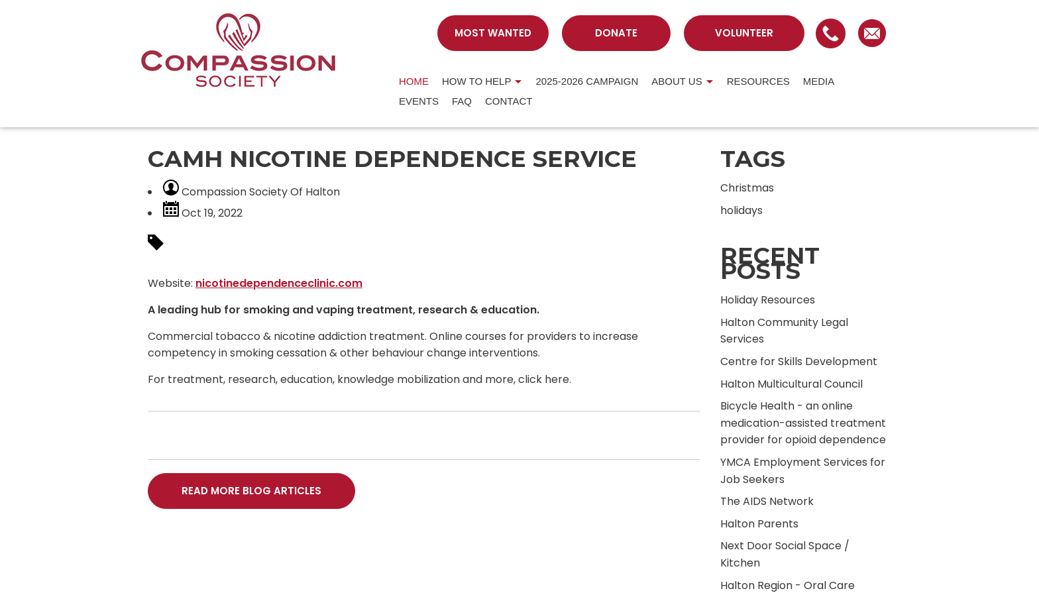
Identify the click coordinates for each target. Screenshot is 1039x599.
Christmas (747, 187)
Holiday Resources (767, 299)
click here (543, 379)
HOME (414, 81)
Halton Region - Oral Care (787, 585)
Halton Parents (759, 523)
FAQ (462, 101)
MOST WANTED (493, 33)
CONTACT (508, 101)
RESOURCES (758, 81)
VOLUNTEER (744, 33)
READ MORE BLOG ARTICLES (251, 491)
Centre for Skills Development (798, 361)
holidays (741, 210)
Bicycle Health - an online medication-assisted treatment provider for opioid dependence (803, 422)
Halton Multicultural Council (791, 384)
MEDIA (819, 81)
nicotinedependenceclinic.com (278, 283)
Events (419, 101)
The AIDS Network (767, 501)
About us (676, 81)
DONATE (616, 33)
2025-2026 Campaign (586, 81)
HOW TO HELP (476, 81)
